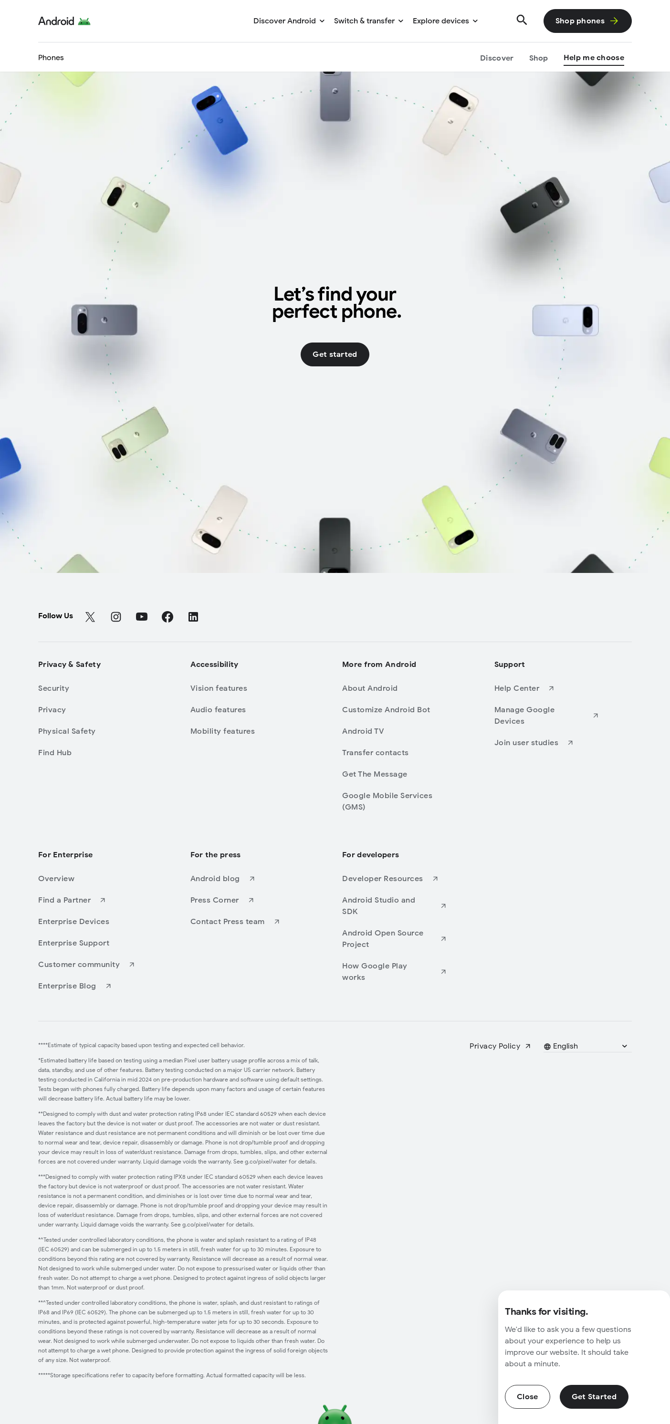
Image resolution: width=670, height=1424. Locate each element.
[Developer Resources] (394, 878)
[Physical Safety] (90, 731)
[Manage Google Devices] (546, 715)
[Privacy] (90, 710)
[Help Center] (546, 688)
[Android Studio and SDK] (394, 905)
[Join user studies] (546, 742)
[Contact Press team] (242, 921)
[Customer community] (90, 964)
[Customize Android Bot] (394, 710)
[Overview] (90, 878)
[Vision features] (242, 688)
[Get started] (335, 354)
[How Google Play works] (394, 971)
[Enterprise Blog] (90, 986)
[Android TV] (394, 731)
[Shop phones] (588, 21)
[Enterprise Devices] (90, 921)
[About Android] (394, 688)
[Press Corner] (242, 900)
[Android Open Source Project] (394, 938)
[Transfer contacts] (394, 753)
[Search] (522, 21)
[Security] (90, 688)
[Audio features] (242, 710)
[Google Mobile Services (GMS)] (394, 801)
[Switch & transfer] (368, 21)
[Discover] (496, 59)
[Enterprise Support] (90, 943)
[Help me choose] (594, 59)
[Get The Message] (394, 774)
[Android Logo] (64, 21)
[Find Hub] (90, 753)
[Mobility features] (242, 731)
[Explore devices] (445, 21)
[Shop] (539, 59)
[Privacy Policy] (501, 1046)
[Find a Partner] (90, 900)
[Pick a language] (586, 1046)
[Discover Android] (289, 21)
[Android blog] (242, 878)
